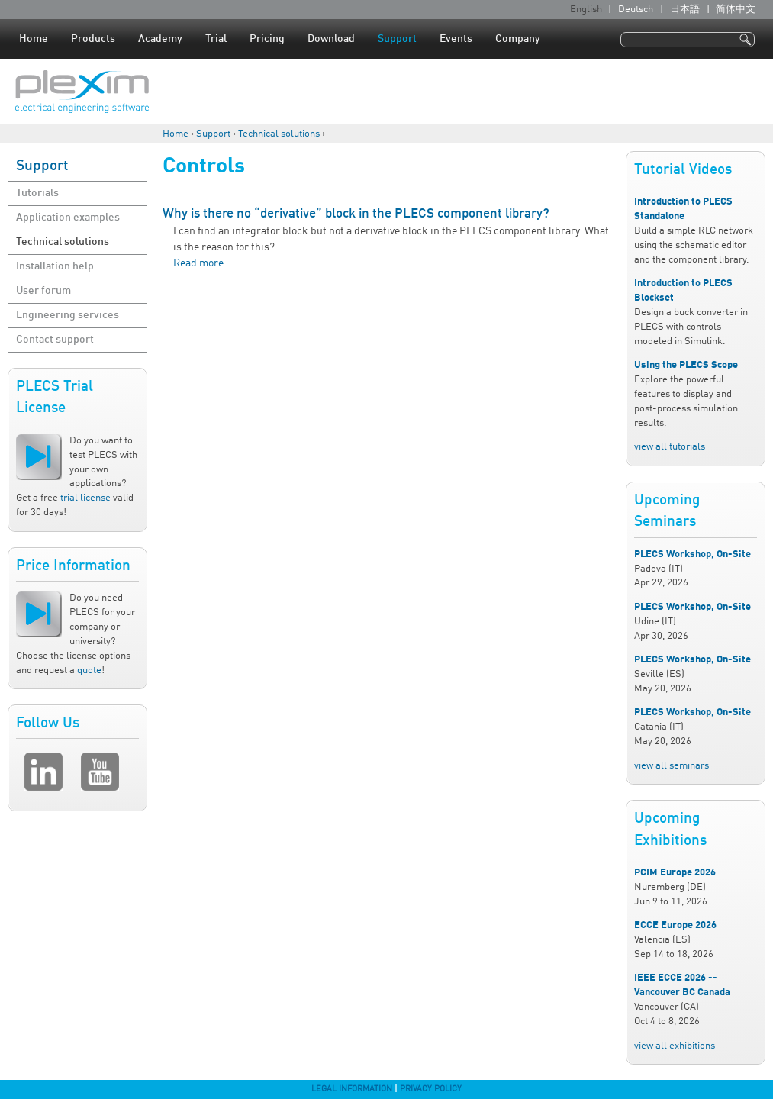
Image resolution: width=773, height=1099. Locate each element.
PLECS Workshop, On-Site (692, 554)
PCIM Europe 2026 (675, 873)
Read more (198, 263)
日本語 (685, 10)
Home (33, 39)
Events (456, 39)
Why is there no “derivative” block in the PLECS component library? (356, 214)
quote (89, 670)
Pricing (267, 39)
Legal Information (351, 1089)
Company (517, 39)
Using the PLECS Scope (686, 365)
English (586, 10)
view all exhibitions (674, 1046)
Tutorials (37, 193)
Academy (160, 39)
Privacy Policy (431, 1089)
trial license (85, 498)
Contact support (55, 339)
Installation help (55, 266)
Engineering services (67, 315)
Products (93, 39)
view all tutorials (669, 447)
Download (331, 39)
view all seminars (671, 766)
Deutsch (635, 10)
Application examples (68, 217)
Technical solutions (279, 134)
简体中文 (735, 10)
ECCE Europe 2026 (675, 925)
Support (397, 39)
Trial (216, 39)
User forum (43, 290)
